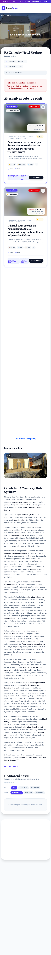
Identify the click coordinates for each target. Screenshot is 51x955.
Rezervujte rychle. (40, 1)
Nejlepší (28, 792)
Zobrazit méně (11, 766)
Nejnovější (16, 792)
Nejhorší (39, 792)
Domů (2, 15)
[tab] (4, 475)
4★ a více (23, 788)
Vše (14, 788)
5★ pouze (35, 788)
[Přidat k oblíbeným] (43, 107)
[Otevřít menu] (47, 8)
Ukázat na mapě (14, 72)
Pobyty (9, 15)
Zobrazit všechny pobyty (25, 438)
